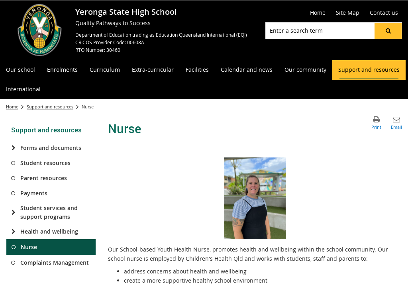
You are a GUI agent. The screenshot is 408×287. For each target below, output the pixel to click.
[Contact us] (384, 12)
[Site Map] (347, 12)
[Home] (318, 12)
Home (12, 107)
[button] (388, 31)
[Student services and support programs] (13, 212)
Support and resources (50, 107)
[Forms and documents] (13, 148)
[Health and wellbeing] (13, 231)
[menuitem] (20, 70)
